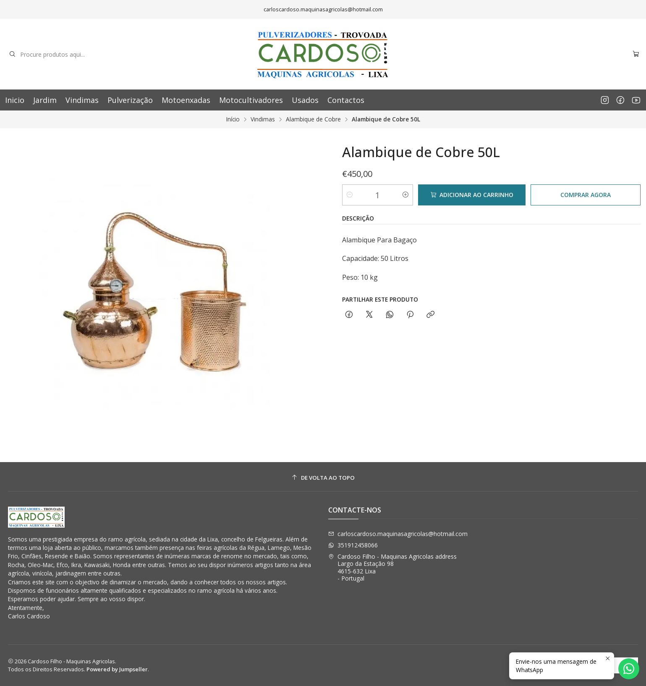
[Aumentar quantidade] (405, 195)
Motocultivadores (251, 100)
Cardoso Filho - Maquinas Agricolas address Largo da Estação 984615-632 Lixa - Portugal (392, 567)
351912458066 (353, 545)
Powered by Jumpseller (117, 669)
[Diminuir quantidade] (350, 195)
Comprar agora (585, 195)
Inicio (14, 100)
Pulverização (130, 100)
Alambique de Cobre (313, 119)
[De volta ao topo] (323, 478)
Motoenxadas (186, 100)
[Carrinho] (636, 54)
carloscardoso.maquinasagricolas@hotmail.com (398, 534)
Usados (305, 100)
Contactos (345, 100)
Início (233, 119)
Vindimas (82, 100)
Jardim (45, 100)
